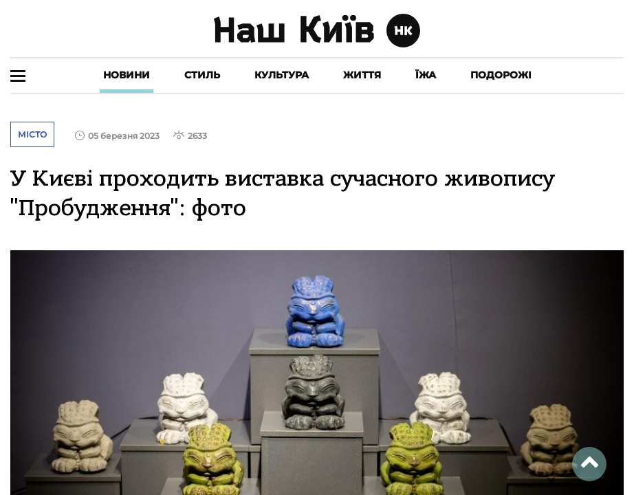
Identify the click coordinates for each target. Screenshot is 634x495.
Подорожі (501, 75)
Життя (362, 75)
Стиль (202, 75)
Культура (281, 75)
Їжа (425, 75)
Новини (126, 75)
